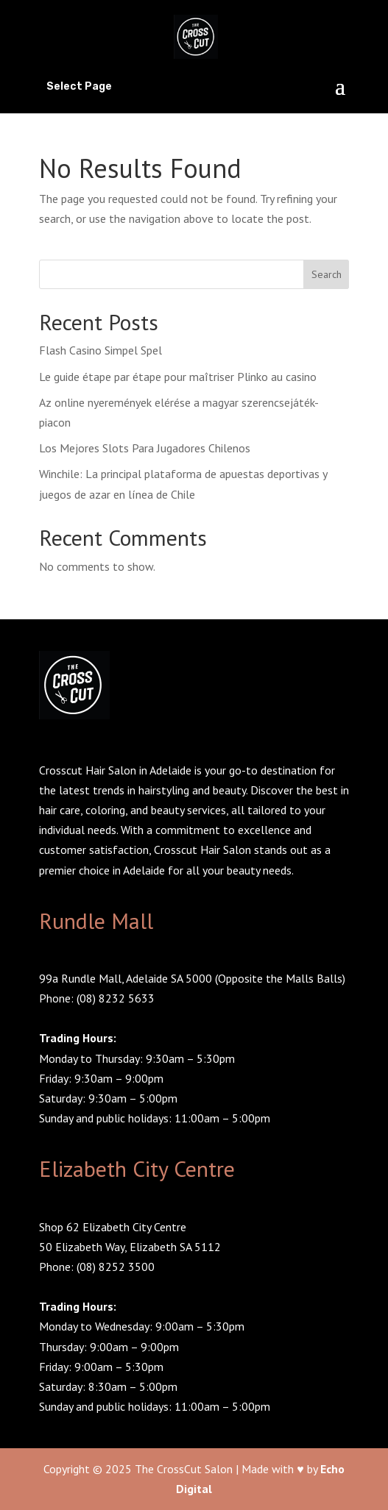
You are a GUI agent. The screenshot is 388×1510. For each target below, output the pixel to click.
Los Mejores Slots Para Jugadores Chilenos (144, 448)
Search (326, 274)
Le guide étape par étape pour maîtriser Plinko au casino (178, 376)
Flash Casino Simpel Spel (100, 350)
